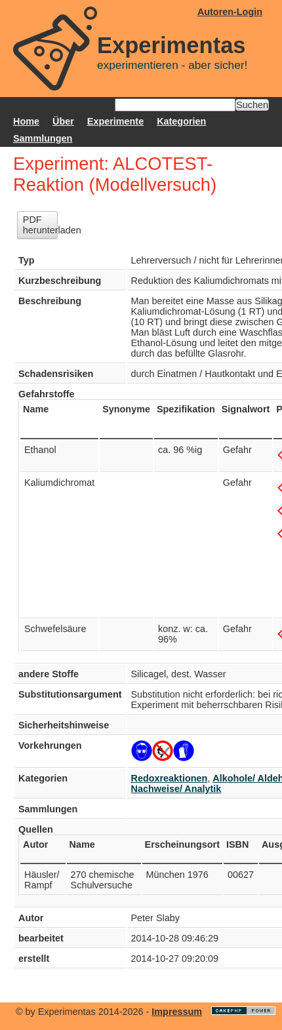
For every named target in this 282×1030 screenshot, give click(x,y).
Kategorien (181, 121)
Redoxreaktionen (169, 778)
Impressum (176, 1011)
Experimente (115, 121)
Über (63, 121)
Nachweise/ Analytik (176, 788)
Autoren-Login (229, 12)
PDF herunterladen (40, 224)
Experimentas (171, 45)
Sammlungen (42, 138)
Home (26, 121)
